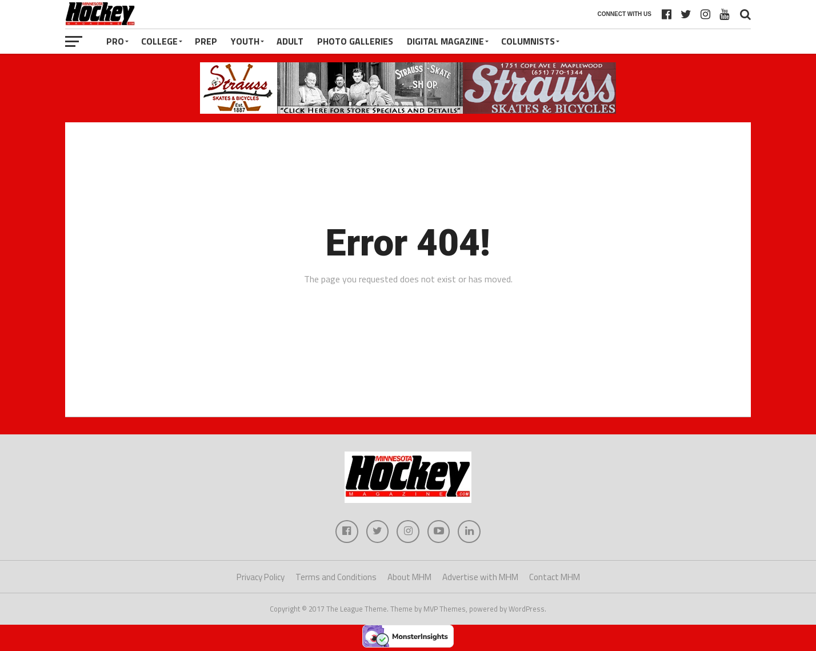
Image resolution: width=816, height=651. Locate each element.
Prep (206, 41)
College (159, 41)
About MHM (409, 577)
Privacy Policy (261, 577)
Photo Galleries (355, 41)
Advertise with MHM (480, 577)
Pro (115, 41)
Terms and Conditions (336, 577)
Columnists (528, 41)
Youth (245, 41)
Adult (290, 41)
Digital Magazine (445, 41)
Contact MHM (554, 577)
